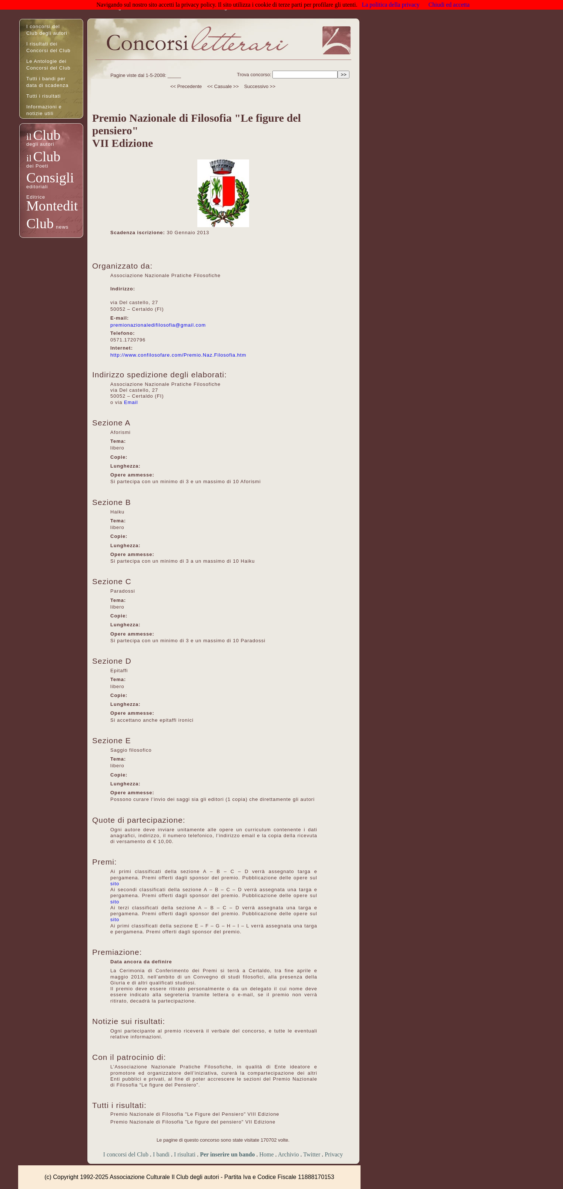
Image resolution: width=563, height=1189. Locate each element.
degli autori (40, 144)
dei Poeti (37, 166)
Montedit (52, 205)
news (62, 227)
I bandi (161, 1154)
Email (131, 402)
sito (114, 883)
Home (266, 1154)
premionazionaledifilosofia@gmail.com (158, 325)
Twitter (311, 1154)
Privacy (334, 1154)
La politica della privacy (390, 4)
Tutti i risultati (43, 96)
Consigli (50, 177)
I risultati (184, 1154)
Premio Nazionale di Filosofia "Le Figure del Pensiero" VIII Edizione (194, 1114)
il (28, 136)
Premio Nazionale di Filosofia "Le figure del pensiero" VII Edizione (192, 1122)
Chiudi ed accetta (448, 4)
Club (46, 135)
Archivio (288, 1154)
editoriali (37, 186)
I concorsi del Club (125, 1154)
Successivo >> (259, 86)
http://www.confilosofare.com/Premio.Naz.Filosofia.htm (178, 355)
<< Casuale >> (223, 86)
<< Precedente (186, 86)
